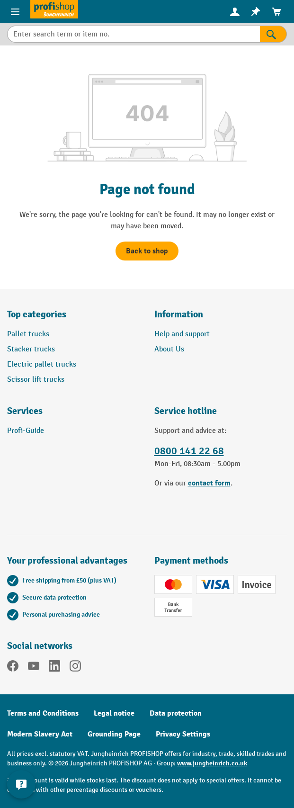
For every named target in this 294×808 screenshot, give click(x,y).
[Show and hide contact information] (21, 784)
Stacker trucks (31, 349)
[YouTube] (33, 667)
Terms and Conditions (43, 713)
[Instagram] (75, 667)
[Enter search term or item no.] (133, 34)
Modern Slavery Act (39, 734)
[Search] (273, 34)
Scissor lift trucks (35, 379)
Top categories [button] (36, 314)
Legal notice (114, 713)
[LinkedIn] (54, 667)
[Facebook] (12, 667)
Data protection (176, 713)
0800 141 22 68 (189, 451)
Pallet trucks (28, 334)
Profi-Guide (25, 430)
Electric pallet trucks (41, 364)
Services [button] (25, 411)
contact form (209, 483)
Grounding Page (114, 734)
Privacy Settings (183, 734)
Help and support (182, 334)
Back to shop (147, 251)
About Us (169, 349)
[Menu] (15, 11)
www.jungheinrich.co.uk (212, 763)
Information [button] (178, 314)
